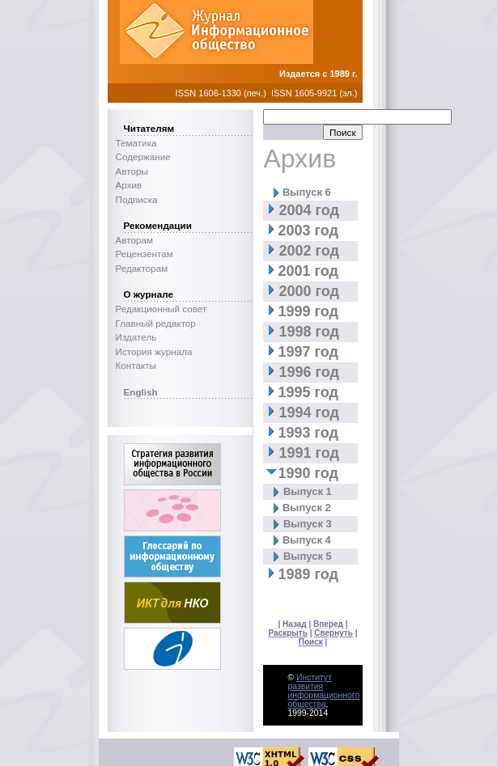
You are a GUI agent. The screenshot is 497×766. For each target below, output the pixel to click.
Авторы (132, 171)
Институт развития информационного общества (323, 691)
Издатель (136, 337)
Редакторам (142, 268)
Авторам (135, 240)
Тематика (136, 143)
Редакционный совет (161, 308)
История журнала (154, 351)
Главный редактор (156, 323)
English (141, 392)
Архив (129, 185)
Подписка (137, 199)
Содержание (143, 156)
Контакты (136, 365)
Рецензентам (144, 253)
